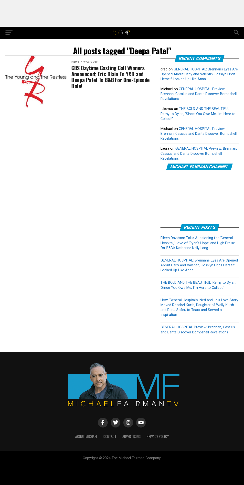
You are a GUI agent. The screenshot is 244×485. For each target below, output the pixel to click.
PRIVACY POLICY (158, 436)
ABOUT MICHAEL (86, 436)
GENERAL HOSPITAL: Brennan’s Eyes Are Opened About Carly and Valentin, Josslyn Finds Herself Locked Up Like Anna (199, 74)
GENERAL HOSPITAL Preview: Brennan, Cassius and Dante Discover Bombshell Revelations (198, 94)
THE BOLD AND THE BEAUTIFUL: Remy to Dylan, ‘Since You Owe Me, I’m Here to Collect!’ (197, 114)
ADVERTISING (131, 436)
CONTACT (110, 436)
